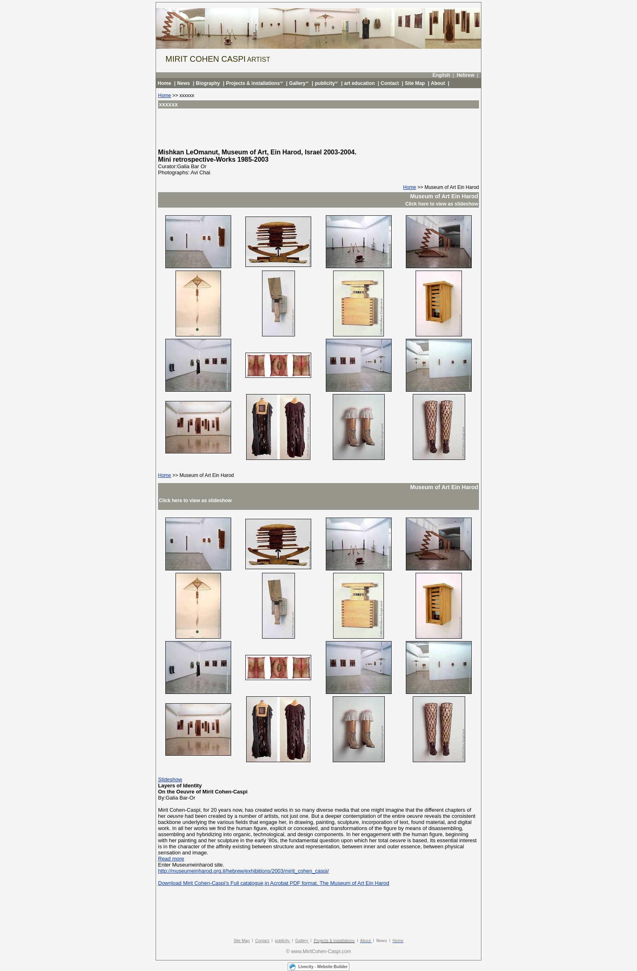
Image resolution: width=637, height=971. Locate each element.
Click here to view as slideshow (441, 204)
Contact (390, 83)
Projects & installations (253, 83)
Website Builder (332, 966)
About (438, 83)
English (441, 75)
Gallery (297, 83)
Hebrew (465, 75)
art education (359, 83)
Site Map (415, 83)
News (183, 83)
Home (164, 83)
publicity (325, 83)
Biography (208, 83)
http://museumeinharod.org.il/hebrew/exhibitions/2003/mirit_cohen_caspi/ (243, 871)
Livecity (305, 966)
